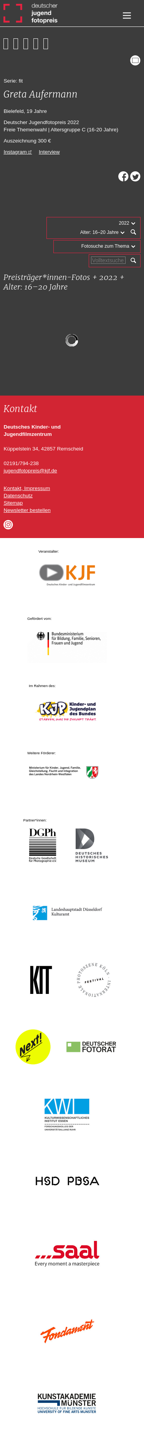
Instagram (14, 152)
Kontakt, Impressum (26, 488)
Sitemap (13, 503)
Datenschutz (18, 495)
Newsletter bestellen (26, 510)
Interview (49, 152)
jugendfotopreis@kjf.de (30, 471)
